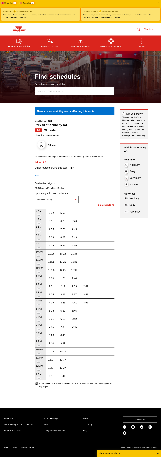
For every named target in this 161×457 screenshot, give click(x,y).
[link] (74, 111)
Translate (148, 29)
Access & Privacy (27, 447)
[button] (80, 11)
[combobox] (74, 91)
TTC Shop (87, 424)
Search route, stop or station (50, 84)
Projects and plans (12, 430)
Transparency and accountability (18, 424)
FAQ (85, 430)
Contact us (140, 419)
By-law (14, 447)
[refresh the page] (40, 162)
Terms (6, 447)
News (85, 418)
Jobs (46, 424)
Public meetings (51, 418)
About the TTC (10, 418)
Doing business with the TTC (56, 430)
